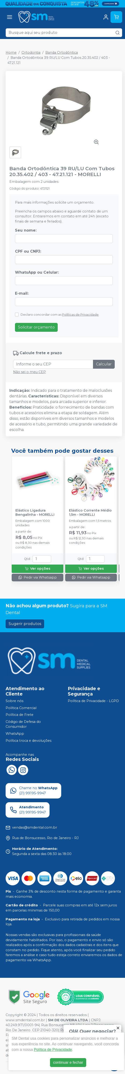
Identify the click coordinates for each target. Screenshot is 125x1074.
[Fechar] (118, 1028)
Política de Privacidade (53, 1050)
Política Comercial (21, 708)
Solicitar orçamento (36, 327)
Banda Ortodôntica (61, 52)
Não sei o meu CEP (29, 372)
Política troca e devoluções (28, 740)
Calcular (104, 364)
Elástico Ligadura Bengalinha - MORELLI (34, 512)
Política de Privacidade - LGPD (93, 701)
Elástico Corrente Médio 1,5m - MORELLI (90, 512)
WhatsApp (15, 733)
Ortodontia (30, 52)
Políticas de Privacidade (80, 314)
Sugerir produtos (25, 624)
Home (11, 52)
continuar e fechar (68, 1062)
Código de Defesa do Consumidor (23, 724)
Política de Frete (19, 715)
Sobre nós (14, 701)
